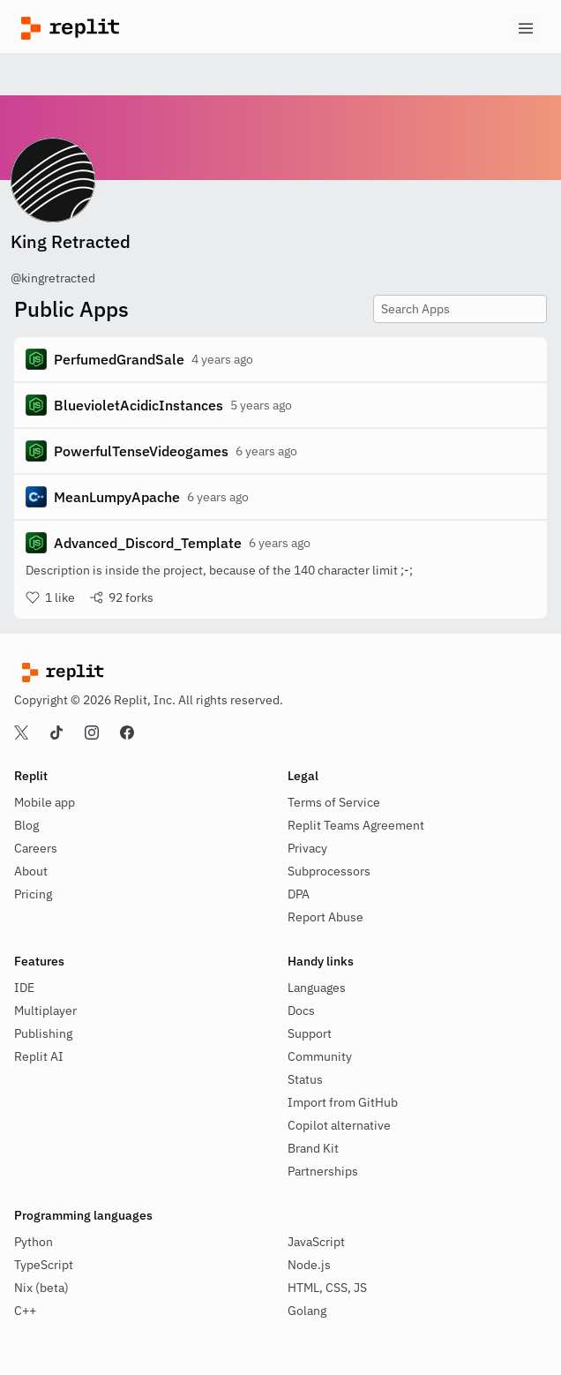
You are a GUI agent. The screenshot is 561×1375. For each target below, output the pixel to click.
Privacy (307, 848)
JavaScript (316, 1242)
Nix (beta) (41, 1288)
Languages (317, 988)
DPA (299, 894)
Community (320, 1056)
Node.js (309, 1265)
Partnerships (323, 1171)
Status (305, 1079)
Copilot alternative (339, 1125)
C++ (25, 1311)
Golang (307, 1311)
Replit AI (39, 1056)
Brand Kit (313, 1148)
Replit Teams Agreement (356, 825)
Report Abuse (325, 917)
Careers (35, 848)
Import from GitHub (343, 1102)
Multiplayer (45, 1010)
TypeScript (43, 1265)
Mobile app (44, 802)
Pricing (33, 894)
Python (33, 1242)
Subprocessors (329, 871)
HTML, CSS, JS (327, 1288)
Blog (26, 825)
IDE (24, 988)
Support (310, 1033)
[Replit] (150, 28)
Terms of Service (334, 802)
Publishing (43, 1033)
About (31, 871)
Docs (301, 1010)
